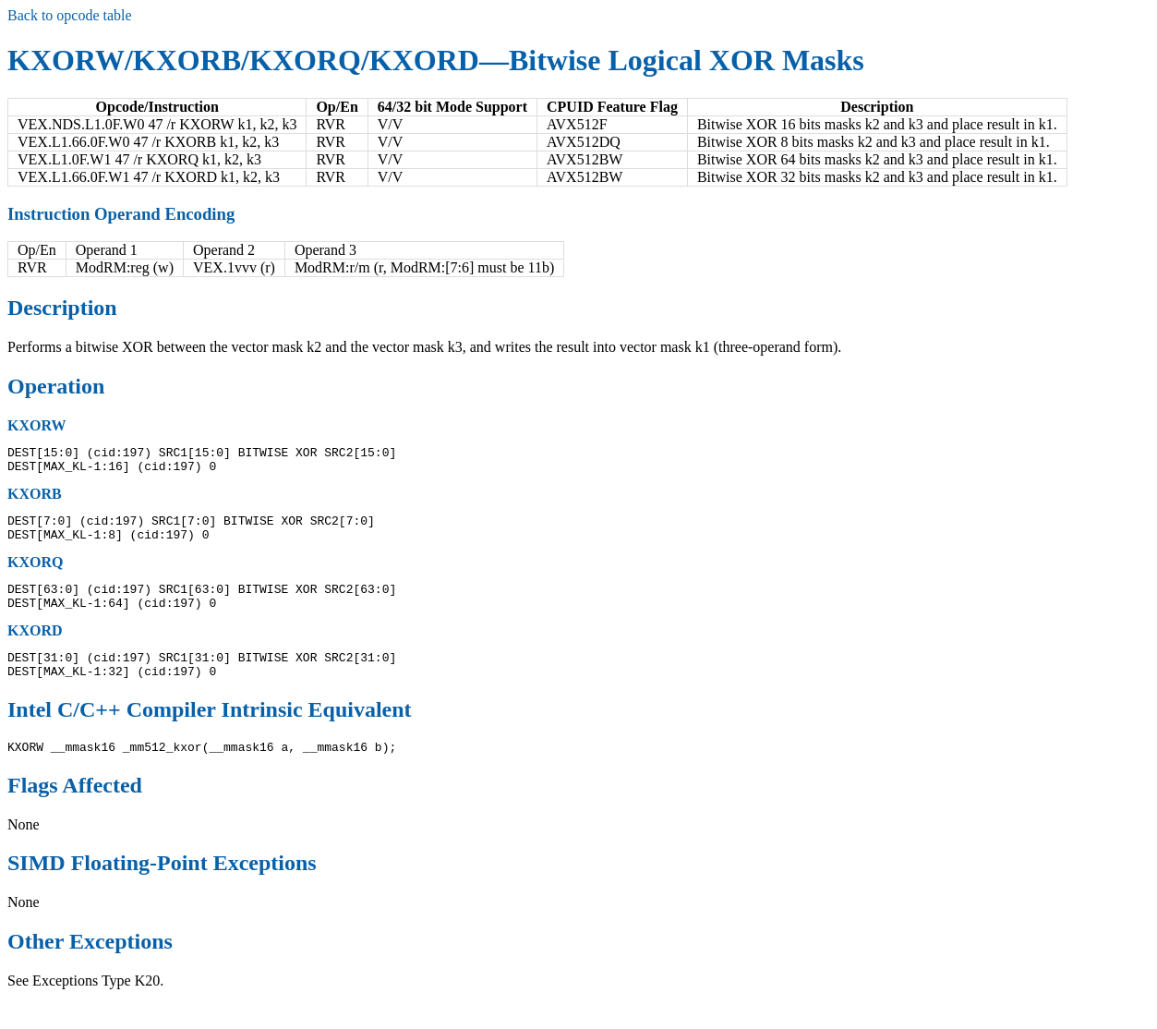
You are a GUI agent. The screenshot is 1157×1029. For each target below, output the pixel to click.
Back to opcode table (69, 15)
